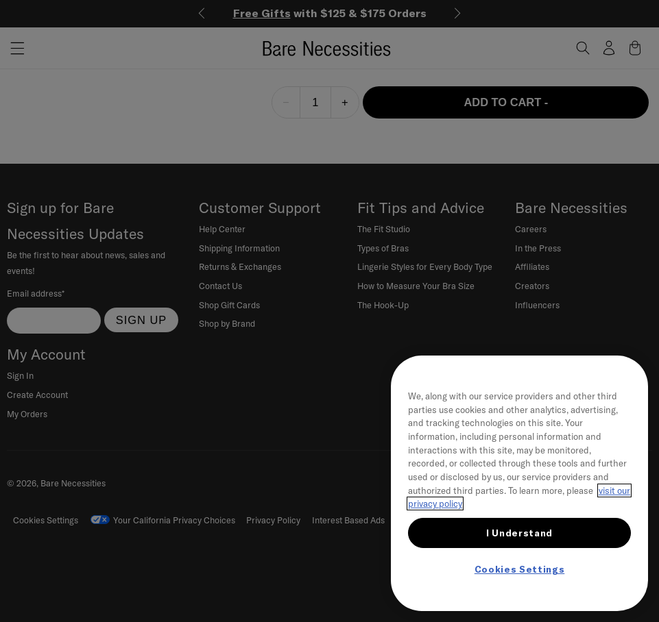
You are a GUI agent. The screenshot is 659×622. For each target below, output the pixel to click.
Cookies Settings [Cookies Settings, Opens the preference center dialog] (520, 569)
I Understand (519, 532)
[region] (519, 483)
